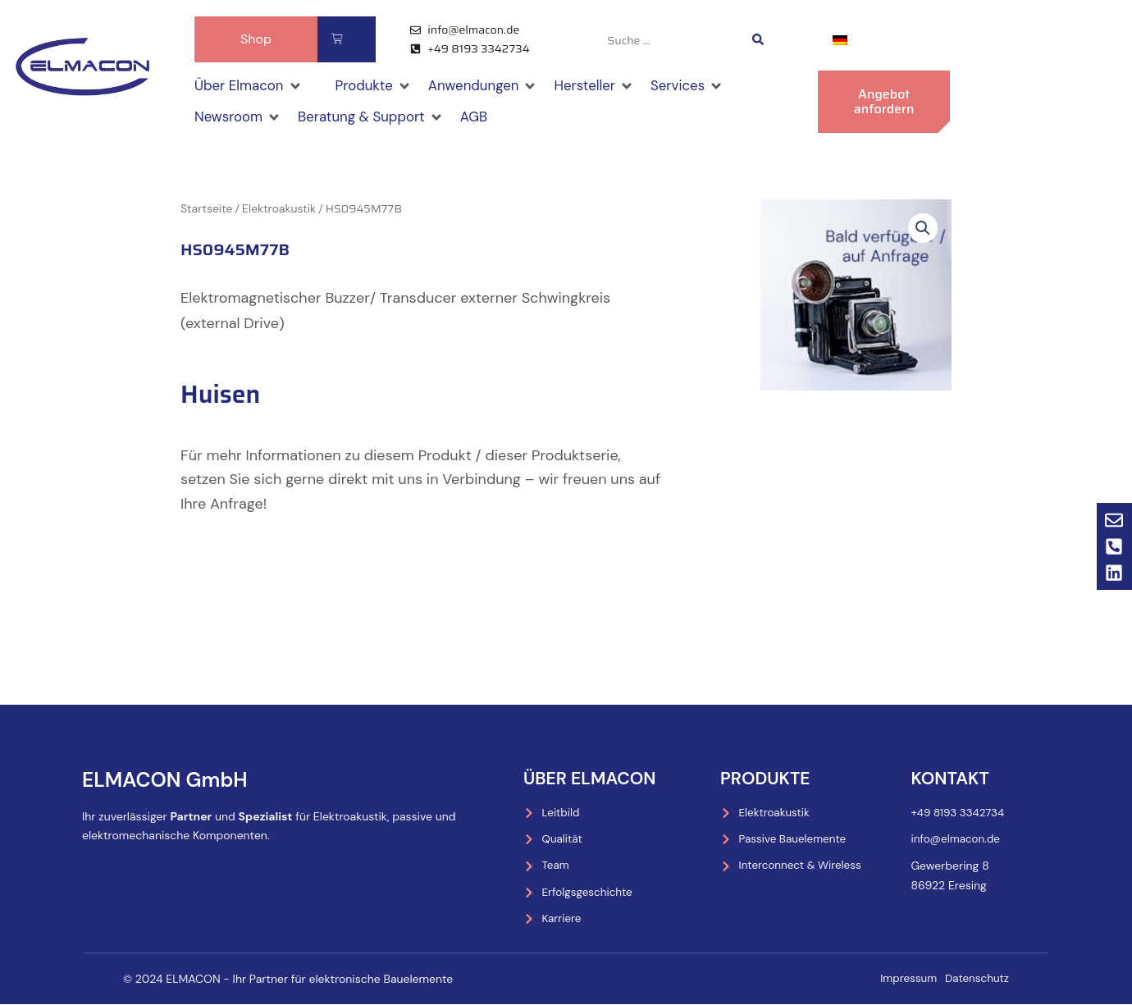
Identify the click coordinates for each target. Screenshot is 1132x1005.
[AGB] (488, 119)
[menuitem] (840, 39)
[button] (922, 231)
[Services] (709, 87)
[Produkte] (381, 87)
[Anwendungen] (496, 87)
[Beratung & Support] (380, 119)
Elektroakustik (279, 210)
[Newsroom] (240, 119)
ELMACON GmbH (149, 775)
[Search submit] (758, 39)
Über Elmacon (586, 775)
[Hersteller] (613, 87)
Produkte (763, 775)
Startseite (206, 210)
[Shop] (325, 75)
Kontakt (947, 775)
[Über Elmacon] (251, 87)
